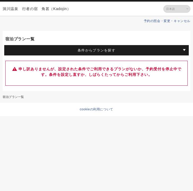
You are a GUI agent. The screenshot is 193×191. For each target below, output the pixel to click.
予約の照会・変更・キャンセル (167, 21)
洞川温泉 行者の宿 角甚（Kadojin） (37, 9)
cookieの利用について (96, 109)
